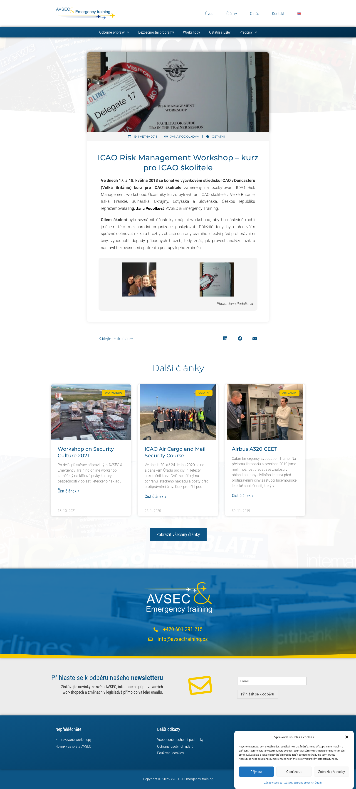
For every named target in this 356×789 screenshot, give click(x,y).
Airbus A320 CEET (254, 449)
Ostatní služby (219, 32)
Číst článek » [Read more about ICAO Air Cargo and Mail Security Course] (156, 497)
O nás (254, 13)
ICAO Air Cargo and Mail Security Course (175, 452)
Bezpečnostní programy (156, 32)
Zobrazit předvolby (331, 771)
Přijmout (256, 771)
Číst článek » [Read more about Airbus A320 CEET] (243, 496)
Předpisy (248, 32)
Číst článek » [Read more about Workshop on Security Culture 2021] (69, 491)
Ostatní (218, 136)
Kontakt (278, 13)
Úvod (209, 13)
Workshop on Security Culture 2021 (86, 452)
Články (231, 13)
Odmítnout (294, 771)
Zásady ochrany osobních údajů (303, 782)
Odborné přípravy (114, 32)
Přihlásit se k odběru (257, 694)
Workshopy (191, 32)
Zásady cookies (273, 782)
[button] (347, 737)
